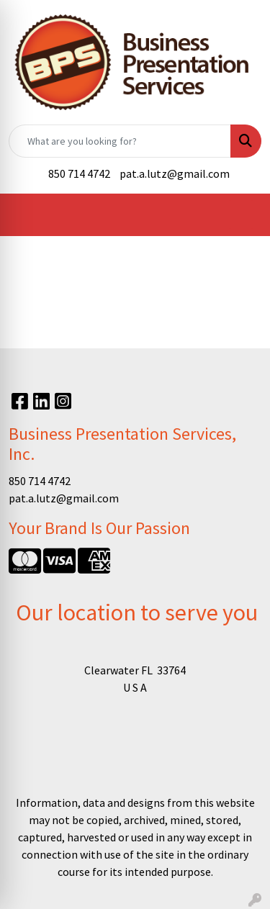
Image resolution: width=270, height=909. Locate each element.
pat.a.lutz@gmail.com (175, 173)
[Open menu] (241, 214)
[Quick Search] (120, 141)
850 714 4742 (79, 173)
